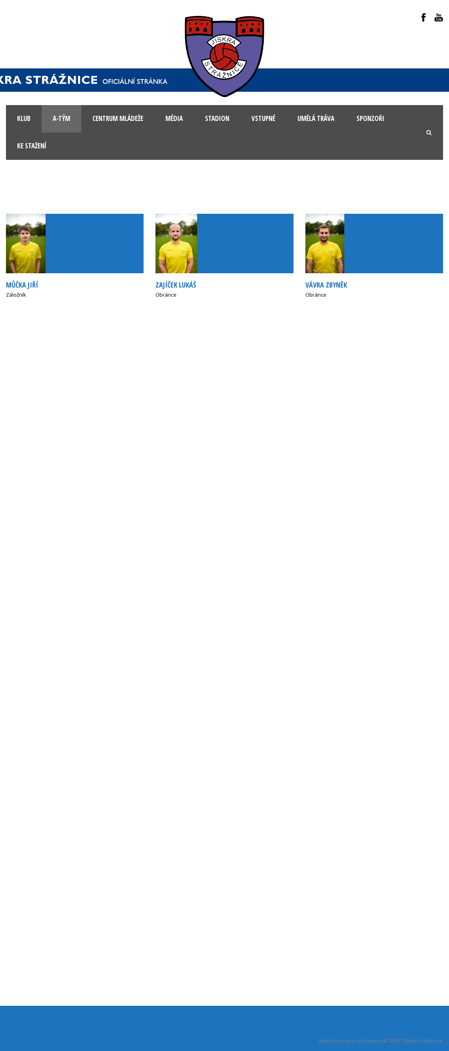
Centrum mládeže (117, 118)
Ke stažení (31, 145)
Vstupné (263, 118)
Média (174, 118)
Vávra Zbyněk (326, 285)
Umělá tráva (315, 118)
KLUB (24, 118)
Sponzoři (370, 118)
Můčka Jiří (22, 285)
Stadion (217, 118)
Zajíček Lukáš (175, 285)
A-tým (61, 118)
